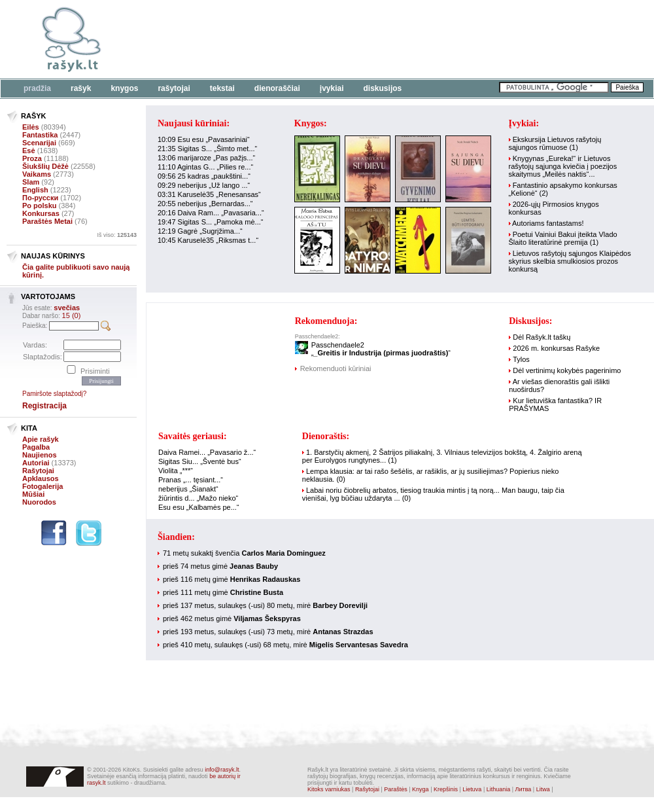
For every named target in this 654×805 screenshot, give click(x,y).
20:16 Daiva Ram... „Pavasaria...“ (211, 213)
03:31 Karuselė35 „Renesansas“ (209, 194)
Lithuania (499, 789)
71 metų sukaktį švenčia (244, 553)
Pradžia (37, 88)
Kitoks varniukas (329, 789)
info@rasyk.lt (222, 769)
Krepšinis (446, 789)
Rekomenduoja (324, 321)
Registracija (44, 405)
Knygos (124, 88)
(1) (573, 147)
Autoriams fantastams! (547, 223)
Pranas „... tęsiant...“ (190, 480)
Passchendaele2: (317, 336)
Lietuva (471, 789)
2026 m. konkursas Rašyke (556, 348)
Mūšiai (33, 494)
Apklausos (40, 478)
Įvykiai (332, 88)
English (35, 190)
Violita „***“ (175, 470)
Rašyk (81, 88)
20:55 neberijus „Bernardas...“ (205, 203)
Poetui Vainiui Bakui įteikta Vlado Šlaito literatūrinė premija (563, 238)
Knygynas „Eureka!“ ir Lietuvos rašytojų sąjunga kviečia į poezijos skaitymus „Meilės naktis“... (563, 166)
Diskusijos (383, 88)
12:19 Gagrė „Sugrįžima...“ (200, 231)
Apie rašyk (40, 439)
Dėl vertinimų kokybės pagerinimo (567, 370)
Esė (28, 150)
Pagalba (36, 447)
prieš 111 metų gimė (223, 592)
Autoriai (36, 463)
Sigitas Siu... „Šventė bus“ (199, 461)
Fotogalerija (42, 486)
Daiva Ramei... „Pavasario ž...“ (207, 452)
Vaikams (36, 174)
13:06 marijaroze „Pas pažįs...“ (206, 158)
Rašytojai (174, 88)
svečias (67, 308)
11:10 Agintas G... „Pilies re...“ (205, 167)
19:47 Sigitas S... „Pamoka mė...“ (210, 222)
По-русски (40, 198)
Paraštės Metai (47, 221)
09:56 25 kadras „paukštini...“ (204, 176)
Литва (523, 789)
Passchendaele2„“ (381, 349)
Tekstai (222, 88)
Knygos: (310, 123)
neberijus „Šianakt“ (188, 489)
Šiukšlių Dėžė (45, 166)
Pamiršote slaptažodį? (54, 393)
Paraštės (395, 789)
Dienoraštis (324, 436)
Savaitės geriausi (191, 436)
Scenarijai (39, 143)
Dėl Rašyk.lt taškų (541, 337)
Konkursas (41, 213)
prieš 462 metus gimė (232, 618)
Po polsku (39, 205)
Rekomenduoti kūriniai (335, 368)
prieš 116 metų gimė (231, 579)
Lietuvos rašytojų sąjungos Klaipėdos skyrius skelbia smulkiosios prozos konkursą (570, 261)
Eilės (30, 127)
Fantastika (40, 135)
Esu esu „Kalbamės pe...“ (198, 507)
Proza (32, 158)
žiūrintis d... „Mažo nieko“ (198, 498)
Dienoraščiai (277, 88)
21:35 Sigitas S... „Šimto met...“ (207, 148)
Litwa (543, 789)
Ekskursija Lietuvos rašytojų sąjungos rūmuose (555, 143)
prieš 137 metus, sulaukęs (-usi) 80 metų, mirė (265, 605)
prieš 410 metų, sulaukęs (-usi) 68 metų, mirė (285, 645)
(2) (544, 193)
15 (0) (71, 315)
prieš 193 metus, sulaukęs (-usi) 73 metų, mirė (268, 631)
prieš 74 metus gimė (220, 566)
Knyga (420, 789)
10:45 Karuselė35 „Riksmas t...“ (208, 240)
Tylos (521, 359)
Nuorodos (39, 502)
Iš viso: (117, 235)
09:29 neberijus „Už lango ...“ (204, 185)
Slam (30, 182)
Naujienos (39, 455)
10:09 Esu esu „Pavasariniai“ (204, 139)
